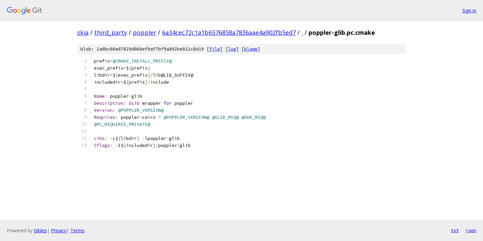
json (471, 230)
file (214, 49)
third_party (110, 32)
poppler (144, 32)
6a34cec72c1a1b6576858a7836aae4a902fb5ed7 (229, 32)
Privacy (58, 230)
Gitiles (40, 230)
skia (83, 32)
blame (251, 49)
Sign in (469, 10)
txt (455, 230)
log (232, 49)
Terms (77, 230)
